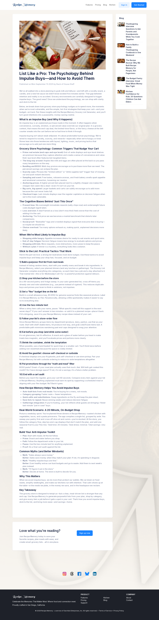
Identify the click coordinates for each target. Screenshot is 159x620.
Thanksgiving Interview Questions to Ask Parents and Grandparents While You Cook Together (133, 32)
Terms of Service (105, 611)
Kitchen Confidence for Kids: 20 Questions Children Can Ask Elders (134, 96)
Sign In (124, 5)
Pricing (98, 5)
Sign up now (84, 533)
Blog (105, 5)
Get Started (139, 5)
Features (89, 5)
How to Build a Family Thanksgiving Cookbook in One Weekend (133, 50)
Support (84, 603)
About (128, 598)
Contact (129, 600)
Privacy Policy (119, 611)
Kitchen (112, 5)
